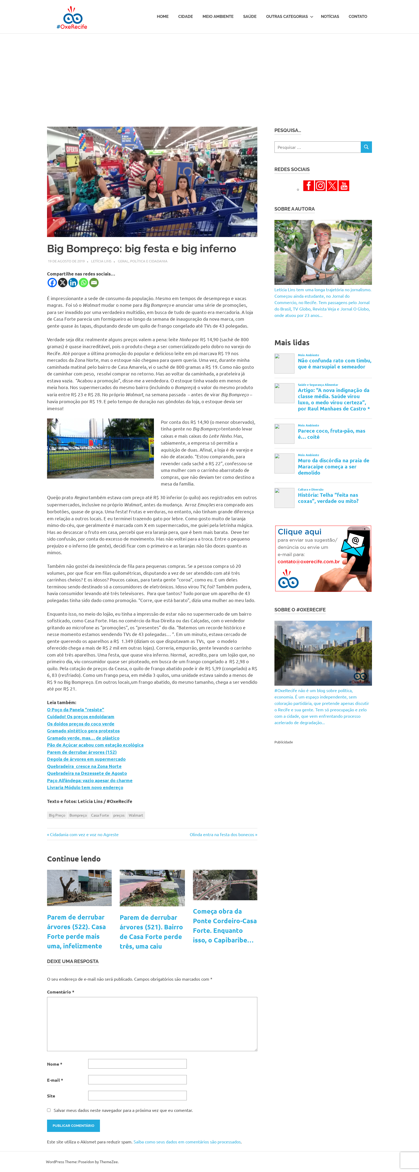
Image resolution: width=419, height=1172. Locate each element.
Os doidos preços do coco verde (80, 724)
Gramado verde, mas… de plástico (83, 738)
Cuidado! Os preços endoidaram (80, 716)
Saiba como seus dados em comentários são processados (187, 1141)
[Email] (94, 282)
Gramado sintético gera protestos (83, 731)
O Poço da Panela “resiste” (75, 709)
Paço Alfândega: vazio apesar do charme (90, 780)
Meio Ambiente (218, 16)
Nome (54, 1064)
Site (51, 1096)
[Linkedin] (73, 282)
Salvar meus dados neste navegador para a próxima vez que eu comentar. (123, 1110)
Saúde (250, 16)
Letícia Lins (101, 261)
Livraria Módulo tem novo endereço (85, 787)
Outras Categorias (289, 16)
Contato (358, 16)
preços (119, 815)
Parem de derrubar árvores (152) (82, 752)
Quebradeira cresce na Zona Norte (84, 766)
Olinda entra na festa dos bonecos (222, 834)
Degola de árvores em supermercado (86, 759)
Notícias (330, 16)
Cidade (185, 16)
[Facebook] (52, 282)
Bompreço (78, 815)
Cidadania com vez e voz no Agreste (84, 834)
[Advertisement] (209, 73)
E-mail (55, 1080)
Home (163, 16)
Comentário (60, 992)
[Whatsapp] (83, 282)
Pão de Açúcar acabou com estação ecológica (95, 745)
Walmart (136, 815)
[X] (62, 282)
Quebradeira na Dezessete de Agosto (87, 773)
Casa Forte (100, 815)
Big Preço (57, 815)
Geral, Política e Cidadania (143, 261)
